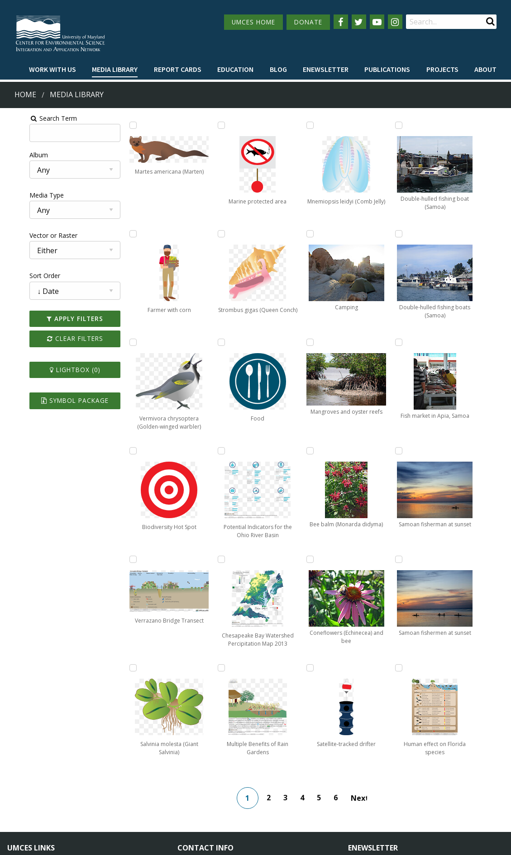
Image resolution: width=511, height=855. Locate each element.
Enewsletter (326, 69)
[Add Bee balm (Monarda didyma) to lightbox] (354, 125)
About (485, 69)
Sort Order (21, 275)
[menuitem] (52, 69)
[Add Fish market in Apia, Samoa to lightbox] (432, 125)
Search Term (29, 118)
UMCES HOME (253, 22)
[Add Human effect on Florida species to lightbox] (432, 450)
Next (363, 689)
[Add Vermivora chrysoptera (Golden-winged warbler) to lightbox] (118, 342)
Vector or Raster (30, 235)
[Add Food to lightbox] (197, 450)
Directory (21, 789)
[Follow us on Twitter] (359, 21)
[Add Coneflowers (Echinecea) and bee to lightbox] (354, 233)
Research (20, 806)
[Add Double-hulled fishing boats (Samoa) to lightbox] (354, 559)
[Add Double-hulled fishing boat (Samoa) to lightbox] (354, 450)
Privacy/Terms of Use (198, 842)
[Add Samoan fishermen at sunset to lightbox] (432, 342)
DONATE (308, 22)
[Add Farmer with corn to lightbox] (118, 233)
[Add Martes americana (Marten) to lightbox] (118, 125)
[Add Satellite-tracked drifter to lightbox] (354, 342)
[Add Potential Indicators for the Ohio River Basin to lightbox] (197, 559)
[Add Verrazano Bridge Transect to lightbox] (118, 559)
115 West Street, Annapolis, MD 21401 (242, 757)
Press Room (103, 806)
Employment (104, 789)
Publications (387, 69)
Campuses (22, 773)
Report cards (177, 69)
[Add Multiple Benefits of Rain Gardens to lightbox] (275, 233)
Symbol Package (56, 400)
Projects (442, 69)
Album (15, 155)
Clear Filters (56, 338)
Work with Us (52, 69)
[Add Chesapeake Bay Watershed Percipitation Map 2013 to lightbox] (275, 125)
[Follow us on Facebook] (341, 21)
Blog (278, 69)
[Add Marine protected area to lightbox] (197, 233)
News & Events (107, 773)
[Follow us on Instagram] (395, 21)
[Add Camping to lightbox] (275, 450)
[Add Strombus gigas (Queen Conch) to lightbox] (197, 342)
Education (235, 69)
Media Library (115, 69)
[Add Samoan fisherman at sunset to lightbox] (432, 233)
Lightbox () (55, 369)
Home (25, 94)
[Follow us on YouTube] (377, 21)
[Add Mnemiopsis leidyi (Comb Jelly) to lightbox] (275, 342)
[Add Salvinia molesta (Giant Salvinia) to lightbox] (197, 125)
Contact (201, 797)
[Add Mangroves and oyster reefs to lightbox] (275, 559)
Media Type (23, 195)
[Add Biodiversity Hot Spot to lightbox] (118, 450)
